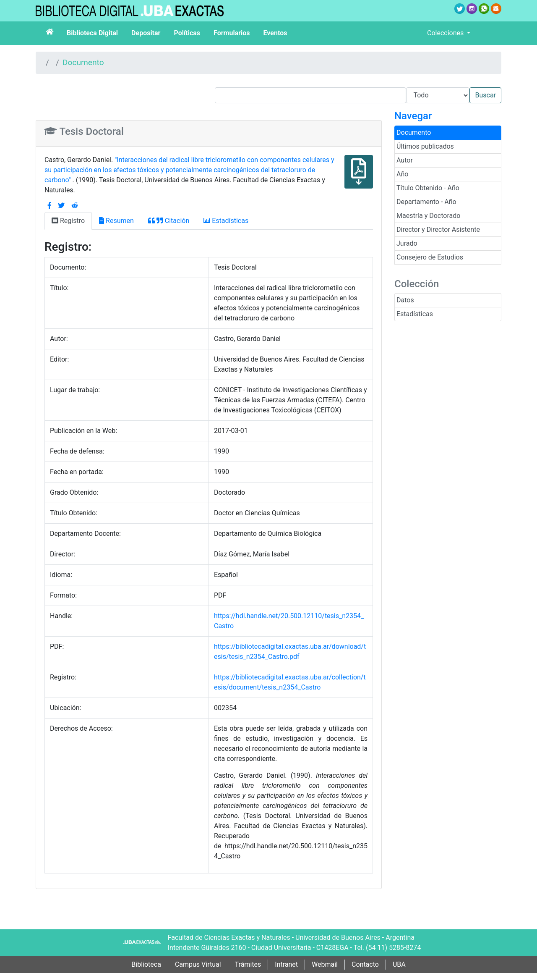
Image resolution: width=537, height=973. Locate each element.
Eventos (275, 33)
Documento (83, 62)
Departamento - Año (426, 202)
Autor (404, 160)
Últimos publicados (425, 146)
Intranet (286, 964)
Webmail (325, 964)
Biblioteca (146, 964)
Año (402, 174)
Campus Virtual (198, 964)
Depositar (145, 33)
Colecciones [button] (446, 33)
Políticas (187, 33)
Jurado (406, 243)
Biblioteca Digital (92, 33)
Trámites (248, 964)
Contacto (365, 964)
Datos (405, 300)
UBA (399, 964)
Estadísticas (414, 314)
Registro (68, 221)
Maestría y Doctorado (428, 216)
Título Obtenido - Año (427, 188)
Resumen (116, 221)
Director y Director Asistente (438, 229)
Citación (168, 221)
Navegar (413, 116)
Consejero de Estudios (429, 257)
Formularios (232, 33)
